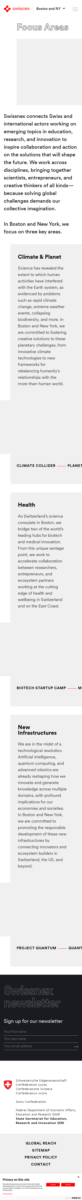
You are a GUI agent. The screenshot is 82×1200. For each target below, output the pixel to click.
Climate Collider (36, 466)
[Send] (76, 1047)
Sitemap (41, 1150)
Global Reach (41, 1143)
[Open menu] (75, 9)
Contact (41, 1164)
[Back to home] (17, 9)
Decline (68, 1185)
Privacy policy (7, 1194)
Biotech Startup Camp (41, 688)
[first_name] (41, 1032)
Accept (53, 1185)
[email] (41, 1046)
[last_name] (41, 1039)
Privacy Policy (41, 1157)
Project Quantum (36, 948)
